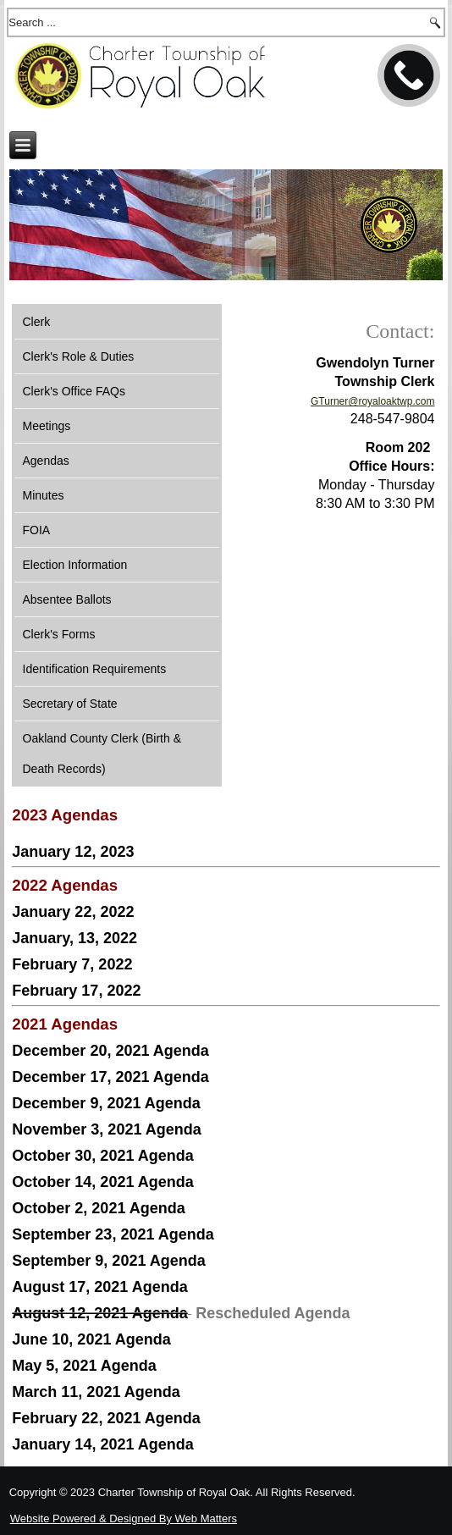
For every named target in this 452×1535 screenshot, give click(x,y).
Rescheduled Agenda (273, 1313)
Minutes (43, 495)
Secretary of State (70, 703)
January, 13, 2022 (74, 938)
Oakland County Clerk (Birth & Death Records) (102, 754)
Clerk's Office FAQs (74, 391)
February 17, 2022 (76, 990)
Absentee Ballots (67, 599)
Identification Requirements (95, 669)
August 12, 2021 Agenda (99, 1313)
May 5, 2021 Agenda (84, 1365)
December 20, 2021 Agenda (110, 1050)
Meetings (47, 426)
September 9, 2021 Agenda (108, 1260)
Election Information (75, 564)
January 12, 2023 (73, 851)
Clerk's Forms (59, 634)
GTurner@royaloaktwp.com (372, 401)
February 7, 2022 (72, 964)
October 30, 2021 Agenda (102, 1155)
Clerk (37, 322)
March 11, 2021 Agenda (95, 1391)
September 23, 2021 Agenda (112, 1234)
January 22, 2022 (73, 911)
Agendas (46, 460)
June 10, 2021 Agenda (91, 1339)
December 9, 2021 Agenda (106, 1103)
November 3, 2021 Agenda (106, 1129)
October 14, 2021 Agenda (102, 1181)
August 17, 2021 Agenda (99, 1286)
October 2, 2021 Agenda (98, 1208)
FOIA (37, 530)
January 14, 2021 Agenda (102, 1444)
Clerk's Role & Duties (79, 356)
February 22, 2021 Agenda (106, 1418)
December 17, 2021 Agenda (110, 1076)
